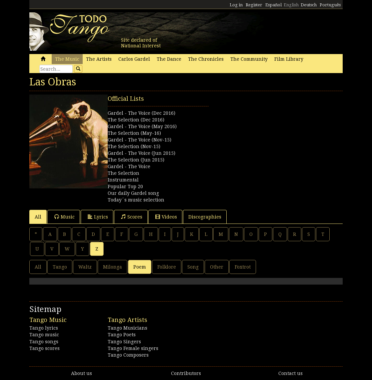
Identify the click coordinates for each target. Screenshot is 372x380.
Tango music (44, 334)
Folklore (166, 267)
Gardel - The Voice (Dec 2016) (141, 113)
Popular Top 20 (125, 186)
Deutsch (309, 4)
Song (193, 267)
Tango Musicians (127, 328)
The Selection (123, 173)
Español (273, 4)
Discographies (204, 217)
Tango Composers (128, 355)
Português (330, 4)
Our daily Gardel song (133, 193)
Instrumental (123, 179)
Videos (166, 217)
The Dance (169, 59)
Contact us (290, 373)
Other (216, 267)
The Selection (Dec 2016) (136, 119)
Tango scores (44, 348)
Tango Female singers (133, 348)
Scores (131, 217)
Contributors (186, 373)
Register (254, 4)
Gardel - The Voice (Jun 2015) (141, 153)
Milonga (112, 267)
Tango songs (43, 341)
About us (81, 373)
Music (64, 217)
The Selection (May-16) (134, 133)
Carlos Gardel (134, 59)
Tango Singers (124, 341)
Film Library (288, 59)
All (38, 217)
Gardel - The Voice (129, 166)
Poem (139, 267)
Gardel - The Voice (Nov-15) (139, 139)
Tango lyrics (43, 328)
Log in (236, 4)
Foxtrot (243, 267)
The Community (249, 59)
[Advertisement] (264, 136)
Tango (60, 267)
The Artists (99, 59)
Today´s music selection (136, 200)
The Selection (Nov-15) (134, 146)
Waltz (85, 267)
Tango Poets (122, 334)
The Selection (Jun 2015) (136, 159)
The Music (67, 59)
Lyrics (98, 217)
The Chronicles (206, 59)
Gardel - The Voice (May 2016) (142, 126)
